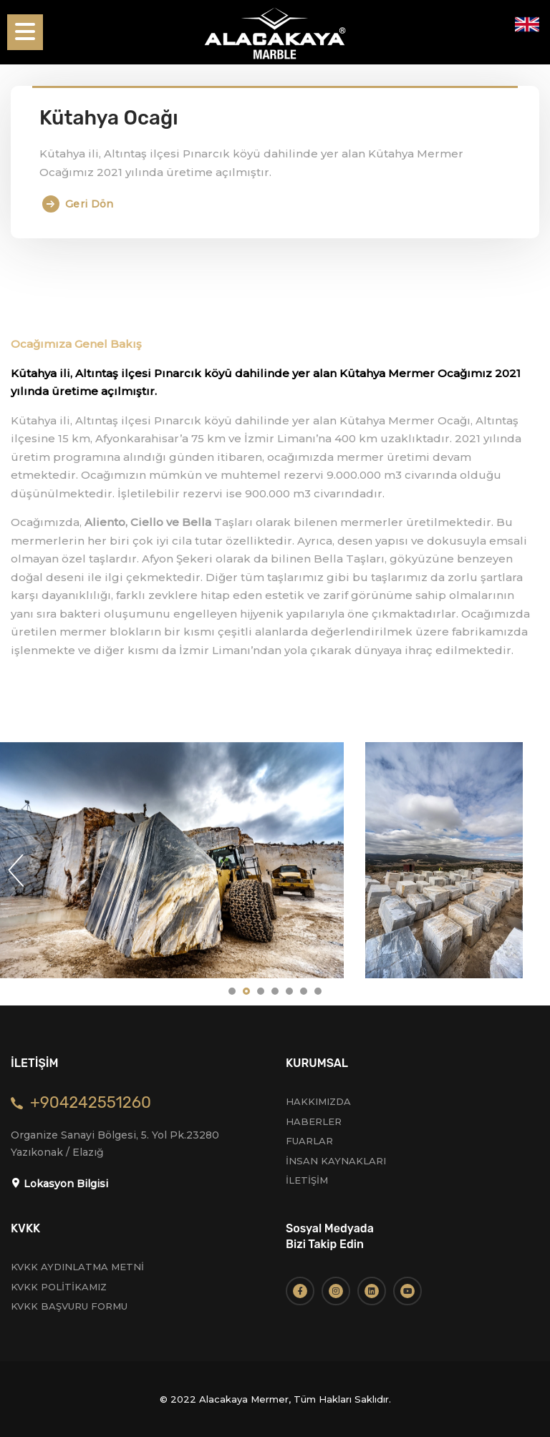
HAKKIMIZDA (318, 1101)
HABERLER (314, 1121)
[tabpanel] (444, 860)
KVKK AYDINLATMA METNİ (77, 1266)
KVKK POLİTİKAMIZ (59, 1286)
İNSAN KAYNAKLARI (336, 1160)
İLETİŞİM (307, 1180)
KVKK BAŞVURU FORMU (69, 1306)
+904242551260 (90, 1103)
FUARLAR (309, 1140)
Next (534, 870)
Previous (16, 870)
